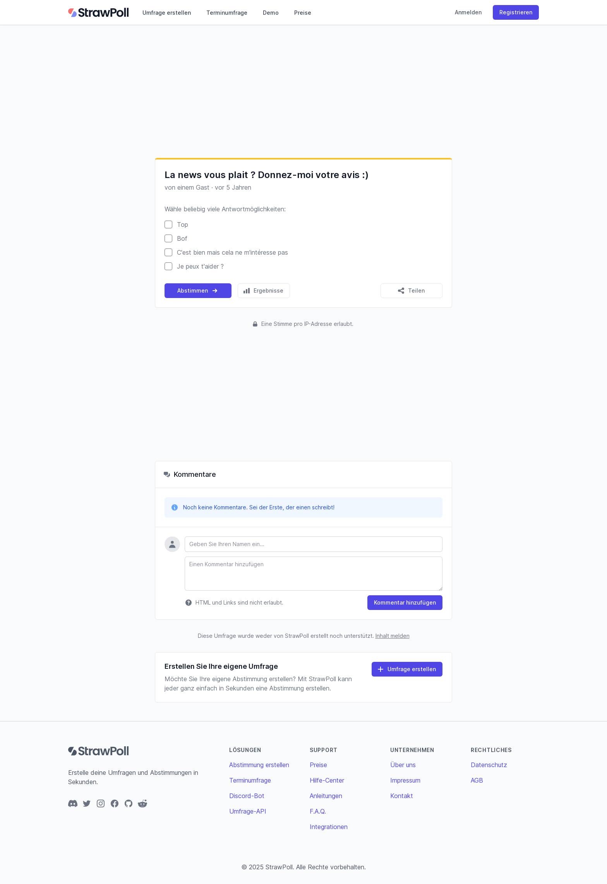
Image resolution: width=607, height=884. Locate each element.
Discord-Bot (246, 796)
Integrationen (329, 827)
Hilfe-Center (327, 780)
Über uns (403, 765)
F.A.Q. (318, 811)
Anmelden (468, 12)
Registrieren (515, 12)
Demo (271, 12)
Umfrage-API (247, 811)
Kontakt (401, 796)
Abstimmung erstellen (259, 765)
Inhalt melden (393, 635)
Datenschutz (489, 765)
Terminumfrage (226, 12)
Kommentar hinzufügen (405, 602)
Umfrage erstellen (166, 12)
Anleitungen (326, 796)
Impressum (405, 780)
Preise (302, 12)
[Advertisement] (303, 91)
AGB (477, 780)
